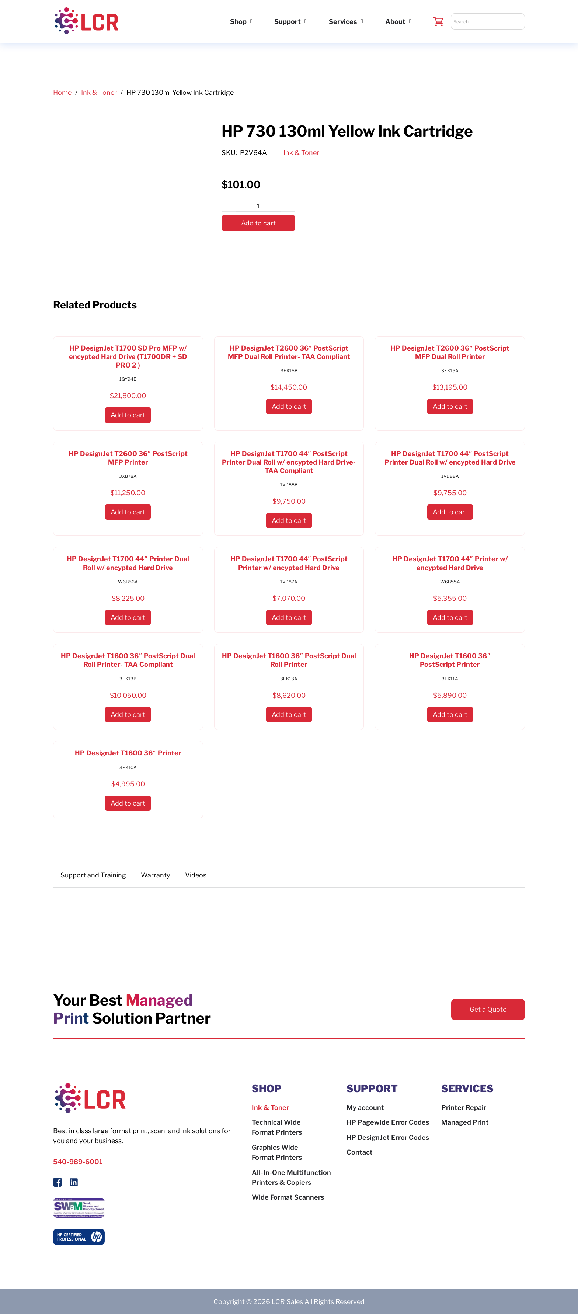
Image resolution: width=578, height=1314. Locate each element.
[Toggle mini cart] (438, 22)
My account (365, 1107)
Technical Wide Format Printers (277, 1127)
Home (62, 92)
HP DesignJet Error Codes (388, 1137)
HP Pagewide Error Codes (388, 1122)
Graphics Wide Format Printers (277, 1152)
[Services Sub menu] (362, 21)
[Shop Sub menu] (251, 21)
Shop (238, 21)
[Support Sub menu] (305, 21)
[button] (128, 415)
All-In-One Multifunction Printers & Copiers (291, 1177)
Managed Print (465, 1122)
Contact (360, 1152)
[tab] (93, 875)
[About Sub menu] (410, 21)
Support (287, 21)
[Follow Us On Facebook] (57, 1183)
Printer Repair (463, 1107)
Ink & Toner (99, 92)
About (395, 21)
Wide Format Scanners (288, 1197)
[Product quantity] (258, 207)
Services (343, 21)
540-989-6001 (77, 1162)
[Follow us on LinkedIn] (73, 1183)
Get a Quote (488, 1009)
